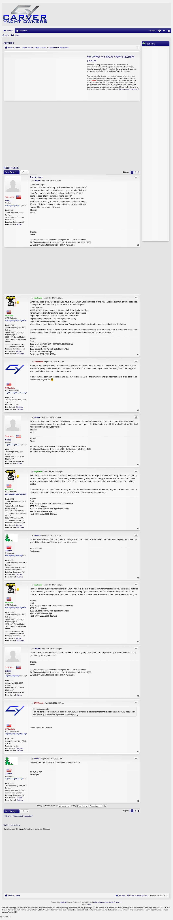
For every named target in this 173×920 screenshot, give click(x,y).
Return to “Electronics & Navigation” (18, 816)
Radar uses (11, 168)
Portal (10, 47)
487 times (20, 354)
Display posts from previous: (53, 806)
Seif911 (8, 201)
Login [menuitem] (165, 31)
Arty (89, 904)
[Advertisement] (33, 76)
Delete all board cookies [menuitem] (138, 896)
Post (10, 172)
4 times (19, 224)
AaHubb (8, 551)
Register (16, 35)
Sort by (79, 806)
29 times (20, 409)
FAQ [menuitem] (160, 31)
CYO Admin (10, 388)
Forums (9, 31)
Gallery (152, 31)
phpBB (63, 902)
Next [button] (138, 172)
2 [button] (135, 172)
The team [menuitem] (121, 896)
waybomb (9, 316)
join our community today (128, 89)
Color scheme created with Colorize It (107, 902)
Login (7, 35)
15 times (19, 574)
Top (138, 245)
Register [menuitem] (169, 31)
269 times (19, 407)
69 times (19, 351)
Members (23, 31)
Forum (17, 896)
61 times (20, 577)
